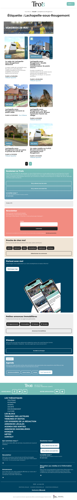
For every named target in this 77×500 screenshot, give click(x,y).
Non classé (9, 104)
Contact (9, 437)
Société (8, 56)
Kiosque (9, 432)
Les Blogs (10, 414)
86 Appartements (12, 324)
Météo (8, 434)
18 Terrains (44, 324)
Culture (11, 411)
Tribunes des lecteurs (17, 416)
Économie (12, 402)
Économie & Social (36, 56)
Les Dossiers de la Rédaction (20, 421)
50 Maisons (35, 324)
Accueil (34, 11)
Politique (33, 104)
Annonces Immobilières (17, 429)
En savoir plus (9, 196)
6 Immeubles (25, 324)
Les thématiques (13, 398)
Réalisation (38, 490)
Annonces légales (14, 424)
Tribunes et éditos (15, 419)
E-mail (22, 221)
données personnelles (51, 233)
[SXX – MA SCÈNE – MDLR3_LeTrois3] (28, 33)
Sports (10, 405)
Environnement (14, 409)
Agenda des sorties (15, 427)
